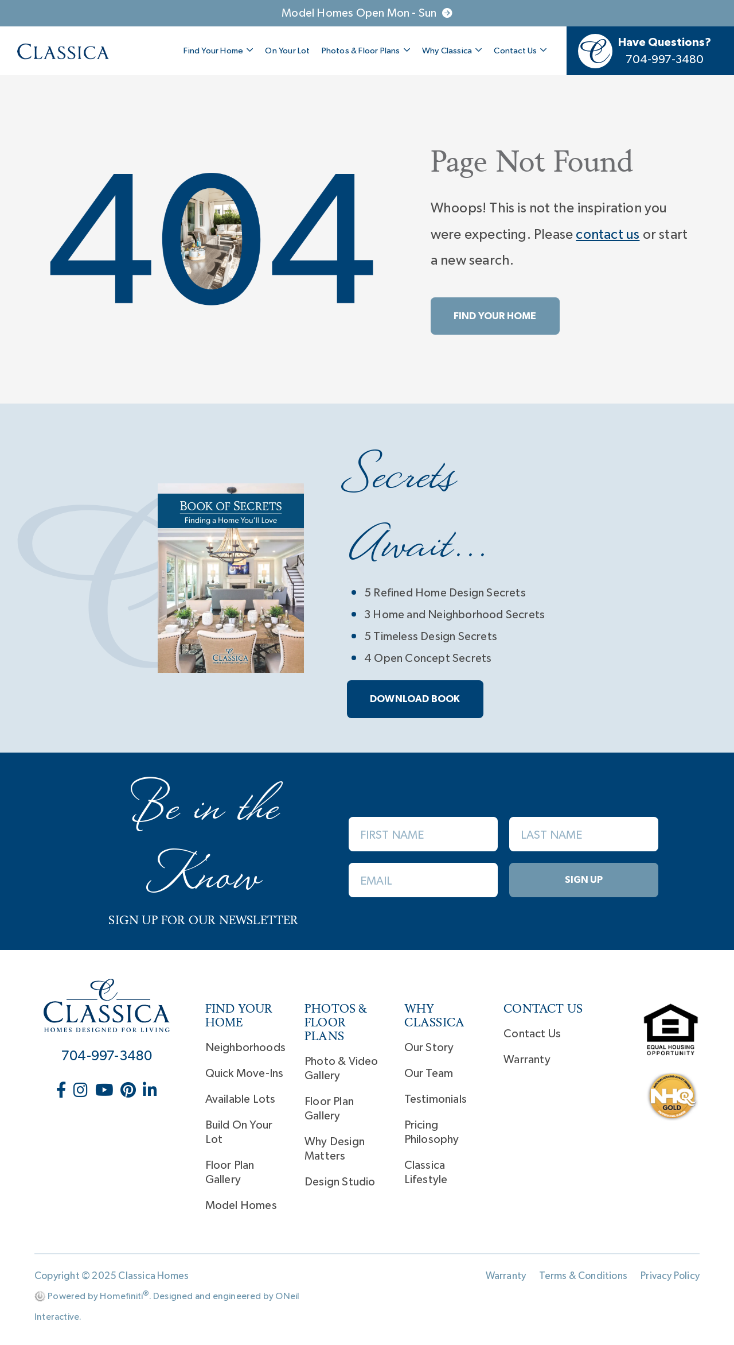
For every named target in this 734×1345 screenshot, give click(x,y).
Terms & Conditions (583, 1276)
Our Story (429, 1047)
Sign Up (584, 880)
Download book (415, 699)
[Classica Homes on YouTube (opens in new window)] (105, 1091)
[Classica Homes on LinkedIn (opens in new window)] (149, 1091)
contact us (607, 235)
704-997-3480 (106, 1056)
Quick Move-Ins (244, 1073)
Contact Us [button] (520, 50)
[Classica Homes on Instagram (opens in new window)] (81, 1091)
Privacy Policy (670, 1276)
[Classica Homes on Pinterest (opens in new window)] (129, 1091)
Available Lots (240, 1099)
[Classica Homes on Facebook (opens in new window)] (62, 1091)
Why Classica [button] (452, 50)
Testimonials (435, 1099)
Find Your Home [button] (218, 50)
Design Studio (340, 1182)
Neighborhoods (245, 1047)
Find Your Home (495, 316)
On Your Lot (287, 50)
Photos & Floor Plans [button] (366, 50)
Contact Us (532, 1034)
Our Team (429, 1073)
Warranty (526, 1059)
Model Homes (241, 1205)
